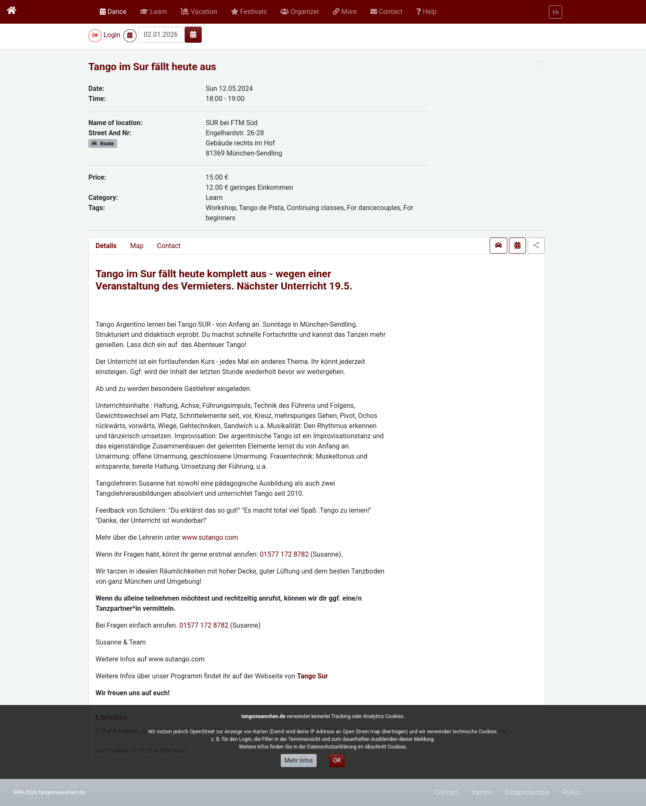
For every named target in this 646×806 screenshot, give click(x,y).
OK (337, 760)
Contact (169, 246)
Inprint (481, 792)
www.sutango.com (210, 537)
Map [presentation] (137, 246)
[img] (193, 34)
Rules (571, 792)
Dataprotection (526, 792)
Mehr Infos (299, 760)
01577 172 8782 (284, 554)
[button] (153, 11)
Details (106, 246)
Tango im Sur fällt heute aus (152, 67)
